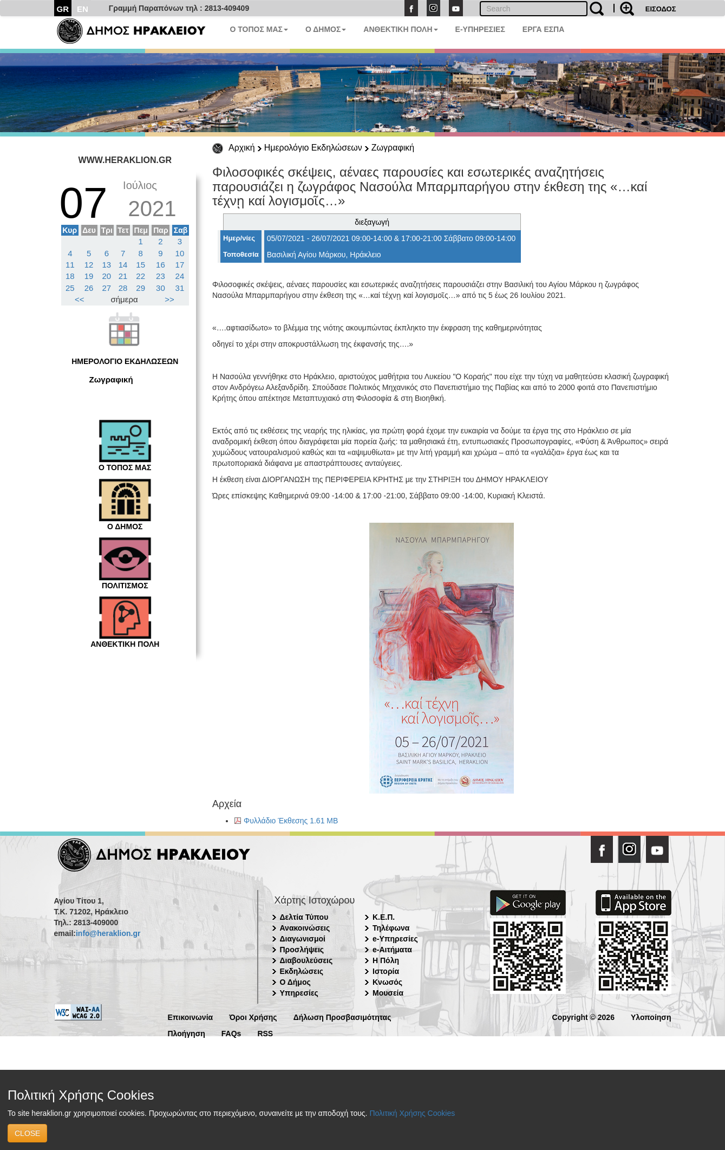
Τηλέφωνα (391, 928)
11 (70, 264)
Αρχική (241, 147)
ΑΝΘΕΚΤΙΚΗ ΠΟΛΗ (400, 29)
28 (123, 288)
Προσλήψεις (302, 949)
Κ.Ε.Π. (384, 917)
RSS (265, 1032)
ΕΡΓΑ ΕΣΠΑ (543, 29)
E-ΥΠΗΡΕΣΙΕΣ (480, 29)
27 (107, 288)
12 (89, 264)
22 (140, 276)
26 (89, 288)
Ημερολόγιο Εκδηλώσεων (313, 147)
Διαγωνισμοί (302, 938)
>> (169, 299)
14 (123, 264)
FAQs (231, 1032)
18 (70, 276)
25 (70, 288)
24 (180, 276)
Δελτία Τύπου (304, 917)
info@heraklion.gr (108, 933)
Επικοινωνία (190, 1016)
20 (107, 276)
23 (160, 276)
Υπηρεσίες (299, 993)
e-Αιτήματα (392, 949)
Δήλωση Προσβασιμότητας (342, 1016)
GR (63, 9)
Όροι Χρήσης (253, 1016)
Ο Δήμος (295, 982)
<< (79, 299)
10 (180, 253)
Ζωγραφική (392, 147)
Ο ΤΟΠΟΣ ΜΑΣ (259, 29)
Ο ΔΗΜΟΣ (325, 29)
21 (123, 276)
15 (140, 264)
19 (89, 276)
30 (160, 288)
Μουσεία (388, 993)
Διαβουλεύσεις (306, 960)
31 (180, 288)
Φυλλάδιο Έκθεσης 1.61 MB (291, 820)
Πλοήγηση (186, 1032)
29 (140, 288)
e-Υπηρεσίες (395, 938)
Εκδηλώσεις (302, 971)
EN (82, 9)
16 (160, 264)
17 (180, 264)
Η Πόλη (386, 960)
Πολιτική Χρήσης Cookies (412, 1113)
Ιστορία (386, 971)
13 (107, 264)
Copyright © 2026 (583, 1016)
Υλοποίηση (651, 1016)
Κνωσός (387, 982)
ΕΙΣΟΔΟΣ (660, 9)
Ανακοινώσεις (305, 928)
